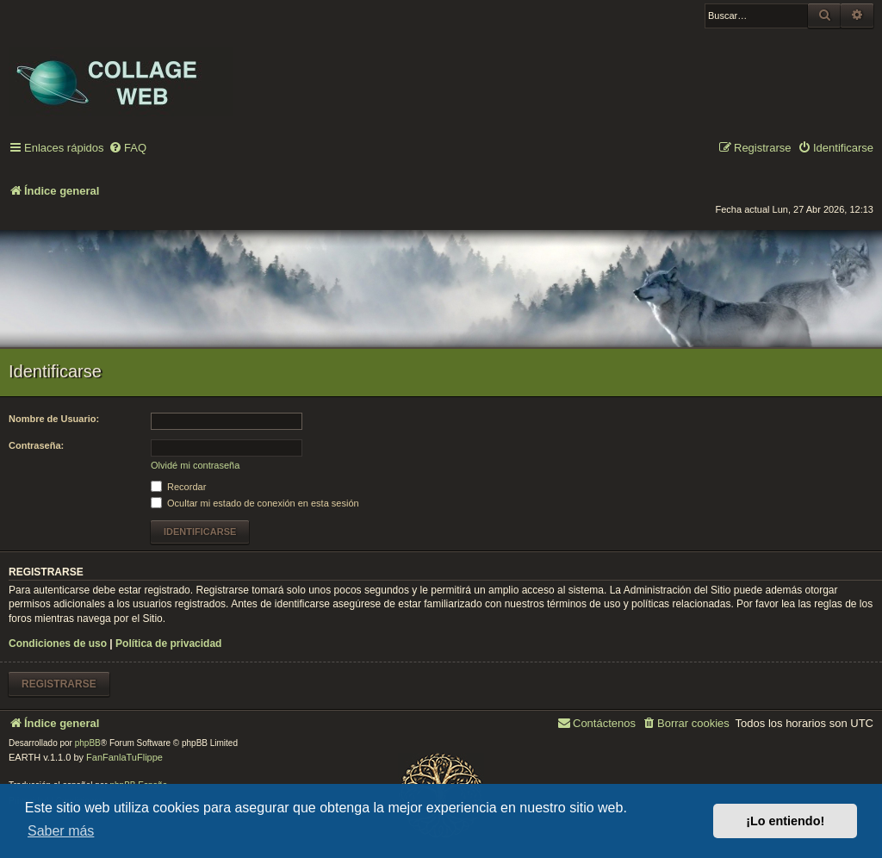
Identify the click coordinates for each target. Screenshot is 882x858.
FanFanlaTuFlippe (124, 757)
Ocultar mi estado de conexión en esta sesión (255, 503)
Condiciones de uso (58, 643)
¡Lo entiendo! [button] (785, 821)
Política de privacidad (168, 643)
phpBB (88, 743)
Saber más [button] (61, 831)
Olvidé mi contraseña (195, 465)
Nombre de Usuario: (54, 418)
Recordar (178, 487)
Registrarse (59, 684)
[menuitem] (127, 148)
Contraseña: (36, 445)
